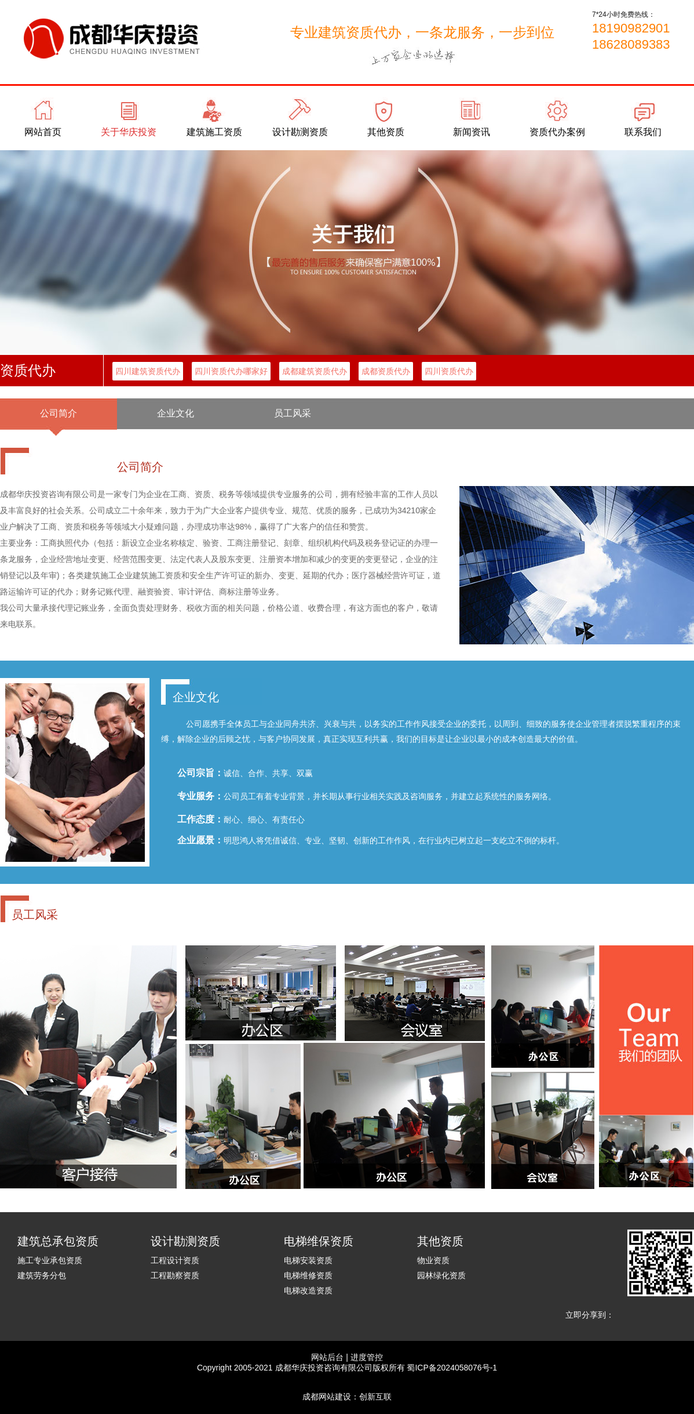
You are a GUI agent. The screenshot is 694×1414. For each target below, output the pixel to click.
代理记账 (58, 444)
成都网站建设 (326, 1396)
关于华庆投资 (128, 132)
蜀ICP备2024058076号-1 (452, 1367)
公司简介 (58, 413)
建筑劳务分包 (41, 1275)
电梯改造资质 (308, 1290)
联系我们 (643, 132)
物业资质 (433, 1260)
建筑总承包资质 (57, 1241)
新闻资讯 (471, 132)
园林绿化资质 (441, 1275)
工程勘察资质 (175, 1275)
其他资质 (385, 132)
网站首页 (42, 132)
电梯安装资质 (308, 1260)
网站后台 (327, 1357)
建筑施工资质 (214, 132)
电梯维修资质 (308, 1275)
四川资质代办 (449, 371)
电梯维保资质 (318, 1241)
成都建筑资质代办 (314, 371)
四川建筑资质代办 (147, 371)
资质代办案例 (557, 132)
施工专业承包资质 (49, 1260)
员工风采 (292, 413)
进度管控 (366, 1357)
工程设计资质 (175, 1260)
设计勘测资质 (300, 132)
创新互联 (375, 1396)
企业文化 (175, 413)
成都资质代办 (385, 371)
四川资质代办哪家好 (231, 371)
